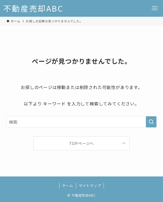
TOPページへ (81, 143)
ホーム (67, 185)
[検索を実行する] (151, 121)
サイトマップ (90, 185)
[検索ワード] (81, 121)
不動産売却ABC (33, 8)
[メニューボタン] (154, 8)
